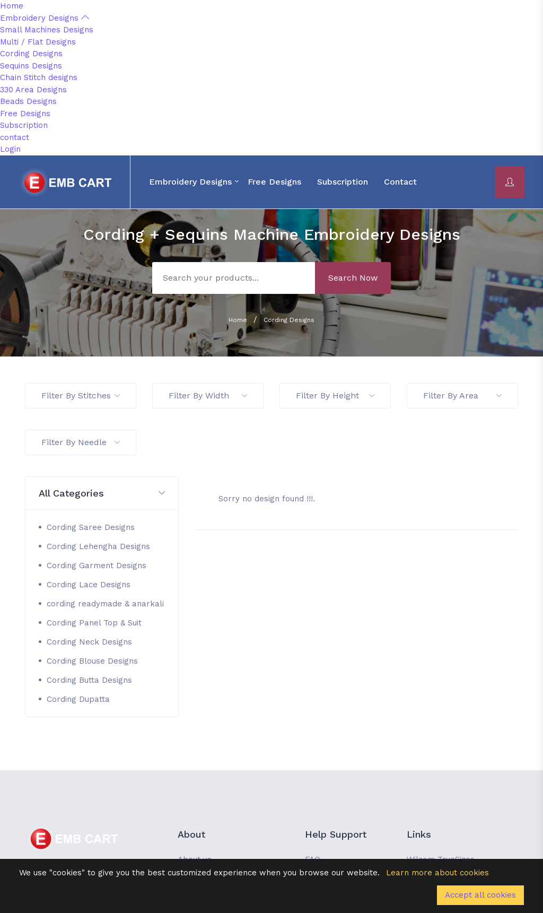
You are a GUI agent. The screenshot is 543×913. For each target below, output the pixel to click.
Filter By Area (462, 395)
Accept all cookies (480, 895)
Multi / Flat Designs (38, 42)
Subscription (24, 125)
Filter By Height (335, 395)
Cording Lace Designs (88, 584)
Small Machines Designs (46, 29)
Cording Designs (31, 53)
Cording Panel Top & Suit (94, 623)
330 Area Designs (33, 89)
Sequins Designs (31, 66)
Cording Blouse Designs (92, 661)
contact (14, 137)
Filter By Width (208, 395)
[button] (101, 493)
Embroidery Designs (44, 18)
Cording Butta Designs (89, 680)
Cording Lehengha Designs (98, 546)
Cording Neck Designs (89, 642)
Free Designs (25, 113)
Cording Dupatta (78, 699)
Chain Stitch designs (38, 77)
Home (11, 6)
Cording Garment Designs (96, 565)
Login (10, 149)
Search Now (353, 278)
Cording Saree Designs (91, 527)
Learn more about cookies (437, 872)
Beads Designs (28, 101)
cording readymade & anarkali (105, 603)
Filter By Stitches (80, 395)
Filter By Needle (80, 442)
